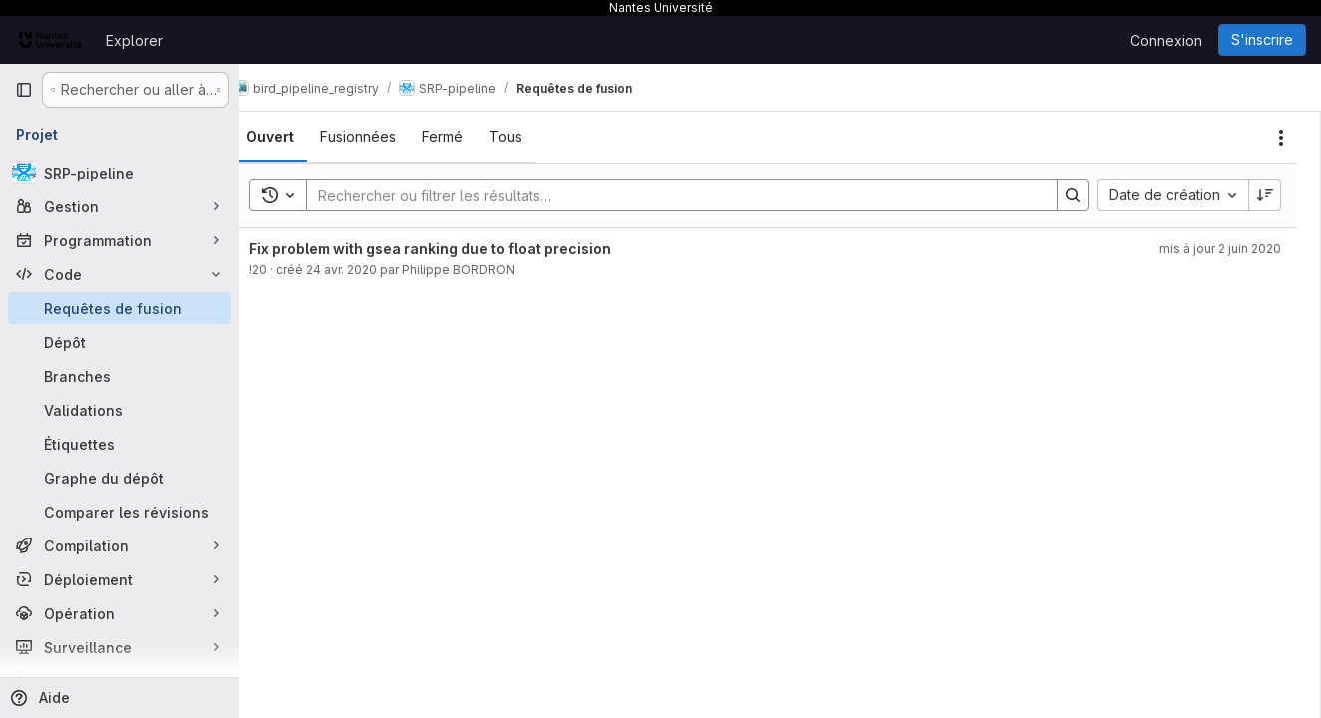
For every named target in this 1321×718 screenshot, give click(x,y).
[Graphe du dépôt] (119, 478)
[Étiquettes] (119, 444)
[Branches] (119, 376)
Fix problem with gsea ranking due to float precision (460, 248)
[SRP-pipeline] (119, 172)
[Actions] (1281, 138)
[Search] (687, 195)
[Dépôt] (119, 342)
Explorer (134, 40)
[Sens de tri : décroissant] (1265, 195)
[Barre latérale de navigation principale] (24, 90)
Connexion (1166, 40)
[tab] (300, 137)
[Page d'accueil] (50, 40)
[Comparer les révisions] (119, 512)
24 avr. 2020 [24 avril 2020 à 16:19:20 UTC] (371, 269)
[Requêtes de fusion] (119, 308)
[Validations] (119, 410)
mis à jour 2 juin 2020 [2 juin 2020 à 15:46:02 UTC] (1220, 248)
